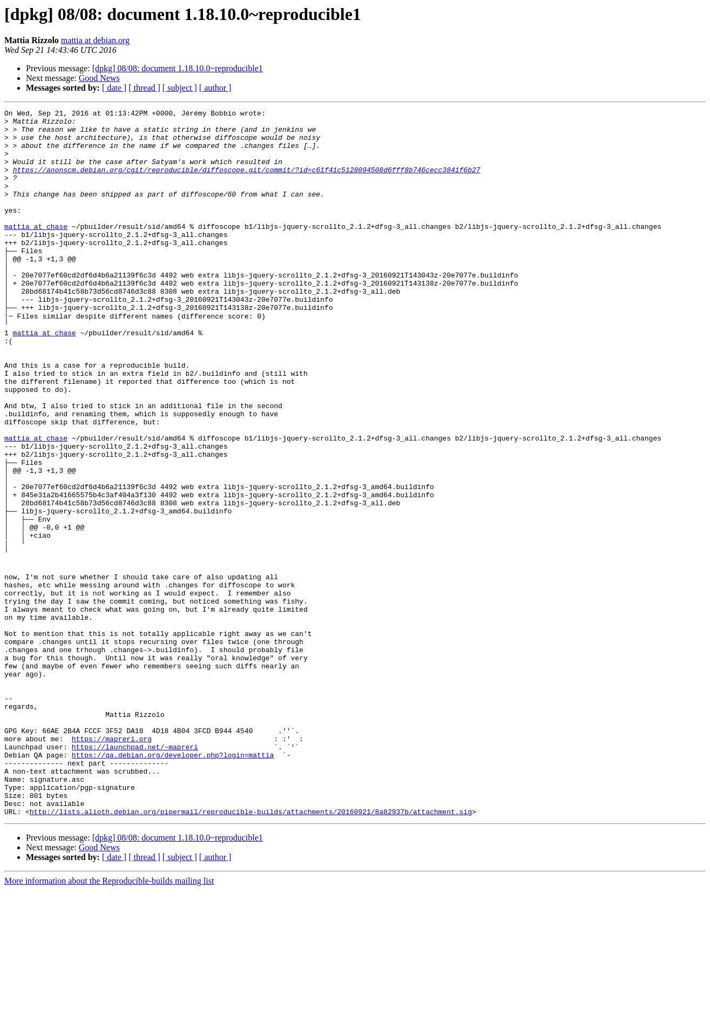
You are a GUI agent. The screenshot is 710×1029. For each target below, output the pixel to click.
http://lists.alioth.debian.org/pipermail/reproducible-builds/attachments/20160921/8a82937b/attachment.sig (251, 950)
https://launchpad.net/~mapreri (135, 872)
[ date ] (114, 87)
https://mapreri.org (112, 863)
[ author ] (215, 87)
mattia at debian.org (95, 40)
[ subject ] (180, 87)
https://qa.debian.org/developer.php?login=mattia (173, 882)
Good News (99, 78)
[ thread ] (144, 87)
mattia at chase (35, 250)
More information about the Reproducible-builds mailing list (109, 1019)
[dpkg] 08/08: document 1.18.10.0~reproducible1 (177, 68)
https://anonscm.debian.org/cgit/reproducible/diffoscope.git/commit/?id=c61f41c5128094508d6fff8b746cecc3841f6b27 (247, 182)
